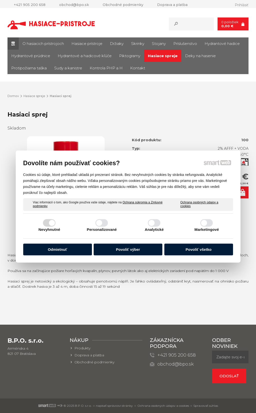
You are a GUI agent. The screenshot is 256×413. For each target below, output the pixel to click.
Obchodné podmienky (94, 362)
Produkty (82, 348)
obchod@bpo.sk (175, 364)
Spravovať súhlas (205, 406)
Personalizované (102, 229)
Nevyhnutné (49, 229)
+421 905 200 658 (176, 355)
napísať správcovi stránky (114, 406)
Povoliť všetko (199, 249)
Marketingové (207, 229)
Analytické (154, 229)
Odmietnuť (57, 249)
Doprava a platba (89, 355)
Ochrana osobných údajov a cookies (199, 204)
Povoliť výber (128, 249)
